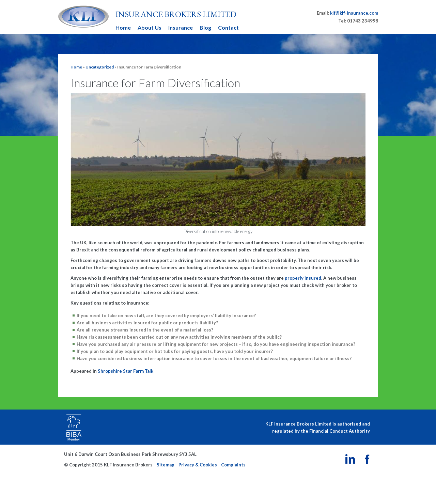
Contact (228, 27)
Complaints (233, 464)
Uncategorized (99, 67)
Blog (205, 27)
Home (123, 27)
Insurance (180, 27)
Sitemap (165, 464)
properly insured (302, 278)
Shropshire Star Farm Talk (125, 371)
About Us (149, 27)
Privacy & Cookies (197, 464)
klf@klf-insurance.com (354, 13)
